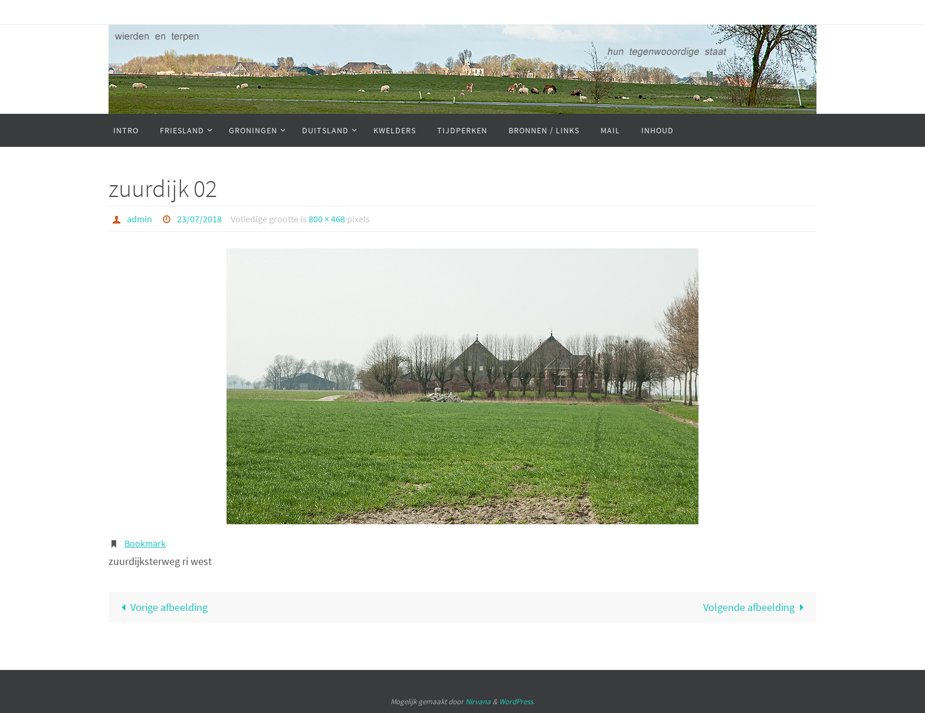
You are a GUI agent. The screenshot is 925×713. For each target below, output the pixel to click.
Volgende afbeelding (756, 607)
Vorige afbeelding (162, 607)
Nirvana (478, 701)
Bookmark (145, 543)
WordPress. (516, 701)
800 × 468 (327, 219)
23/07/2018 (199, 219)
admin (139, 219)
